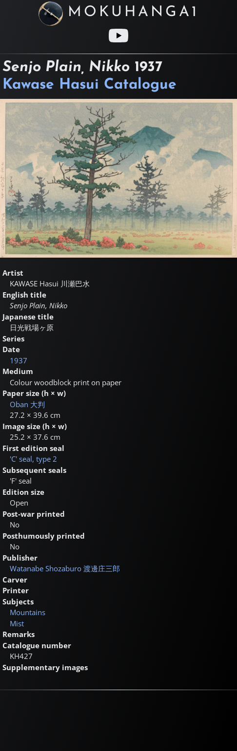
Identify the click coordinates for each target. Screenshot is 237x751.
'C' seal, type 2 (33, 459)
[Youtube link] (118, 35)
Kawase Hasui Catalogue (89, 85)
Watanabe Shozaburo (65, 568)
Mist (17, 623)
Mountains (27, 612)
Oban (27, 404)
